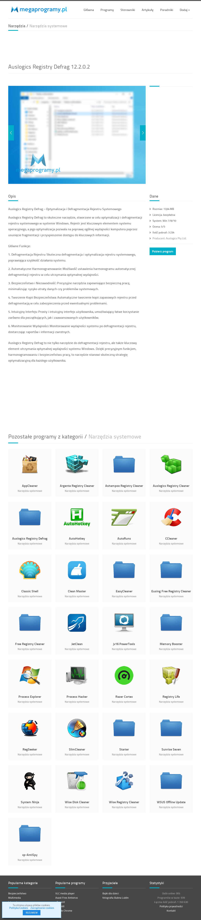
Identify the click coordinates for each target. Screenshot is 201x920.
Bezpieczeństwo (17, 893)
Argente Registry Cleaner (77, 485)
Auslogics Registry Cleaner (171, 485)
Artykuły (147, 9)
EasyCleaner (124, 591)
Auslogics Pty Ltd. (170, 238)
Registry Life (171, 696)
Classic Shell (29, 591)
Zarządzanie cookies (42, 908)
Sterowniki (128, 9)
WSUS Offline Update (171, 802)
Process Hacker (77, 696)
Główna (89, 9)
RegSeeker (30, 749)
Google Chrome (63, 910)
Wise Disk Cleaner (77, 802)
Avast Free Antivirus (66, 897)
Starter (124, 749)
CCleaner (171, 538)
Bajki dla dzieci (110, 893)
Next (143, 133)
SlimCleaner (77, 749)
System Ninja (30, 802)
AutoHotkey (77, 538)
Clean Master (77, 591)
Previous (11, 133)
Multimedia (14, 897)
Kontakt (171, 910)
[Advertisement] (100, 46)
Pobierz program (162, 251)
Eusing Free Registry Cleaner (171, 591)
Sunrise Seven (171, 749)
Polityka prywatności (171, 906)
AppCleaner (30, 485)
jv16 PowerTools (124, 643)
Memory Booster (171, 643)
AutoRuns (124, 538)
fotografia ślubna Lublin (115, 897)
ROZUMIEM (31, 912)
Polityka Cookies (18, 908)
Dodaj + (185, 9)
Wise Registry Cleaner (124, 802)
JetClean (77, 643)
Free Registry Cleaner (30, 643)
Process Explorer (29, 696)
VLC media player (65, 893)
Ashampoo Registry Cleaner (124, 485)
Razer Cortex (124, 696)
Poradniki (166, 9)
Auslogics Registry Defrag (30, 538)
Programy (107, 9)
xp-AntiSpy (29, 854)
